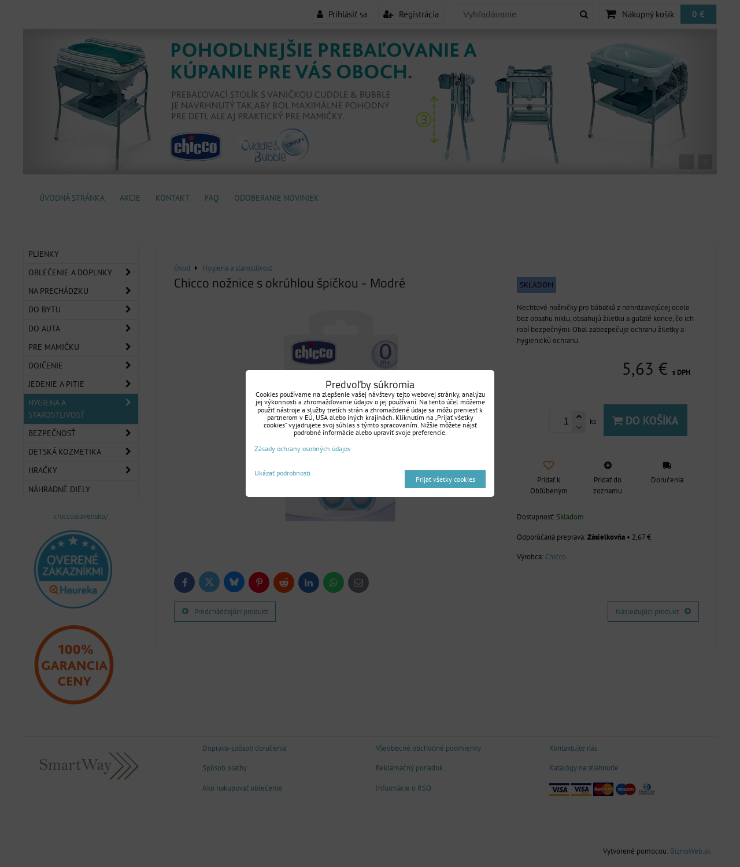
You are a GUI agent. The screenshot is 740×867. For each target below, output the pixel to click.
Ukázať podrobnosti (282, 473)
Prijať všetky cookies (445, 479)
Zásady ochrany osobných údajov (302, 448)
